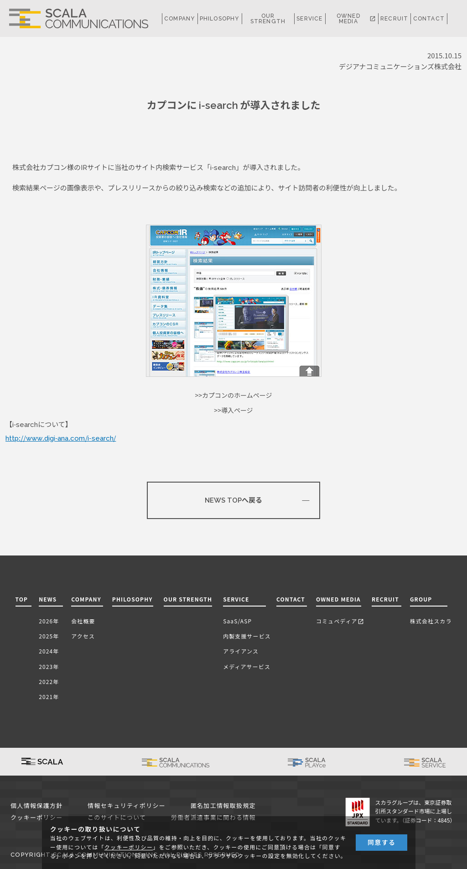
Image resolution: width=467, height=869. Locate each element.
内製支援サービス (247, 636)
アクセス (83, 636)
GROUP (421, 599)
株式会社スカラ (431, 621)
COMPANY (179, 18)
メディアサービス (246, 666)
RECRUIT (394, 18)
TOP (22, 599)
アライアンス (241, 651)
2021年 (49, 696)
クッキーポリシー (36, 817)
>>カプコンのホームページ (233, 395)
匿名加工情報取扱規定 (223, 805)
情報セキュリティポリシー (127, 805)
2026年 (49, 621)
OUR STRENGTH (268, 19)
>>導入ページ (233, 410)
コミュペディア (340, 621)
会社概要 (83, 621)
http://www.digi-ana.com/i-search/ (60, 438)
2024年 (49, 651)
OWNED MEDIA (356, 19)
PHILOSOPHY (219, 18)
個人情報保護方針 (36, 805)
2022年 (49, 681)
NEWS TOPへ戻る (233, 500)
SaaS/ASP (237, 621)
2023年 (49, 666)
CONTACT (429, 18)
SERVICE (236, 599)
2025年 (49, 636)
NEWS (49, 599)
